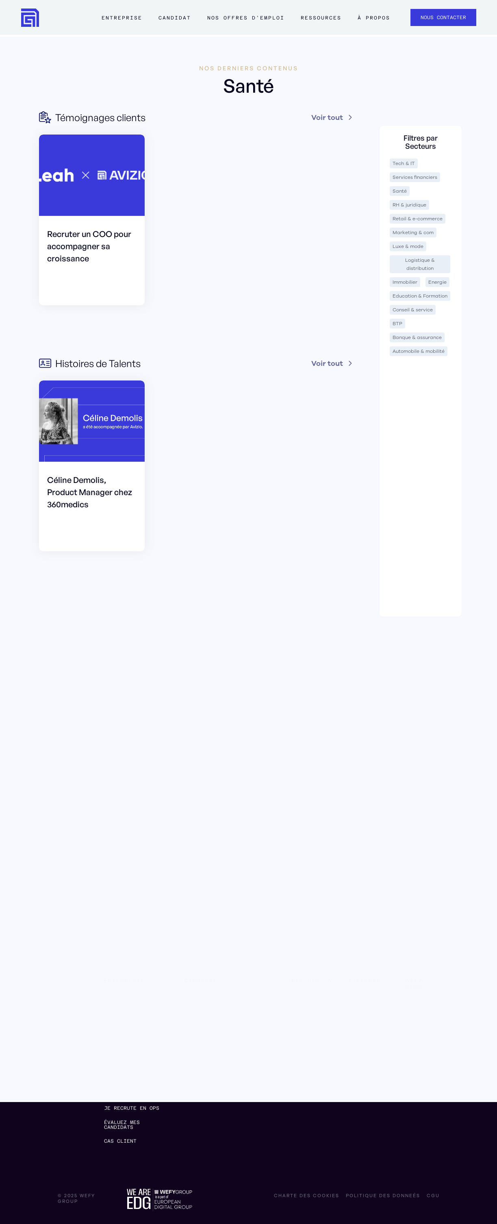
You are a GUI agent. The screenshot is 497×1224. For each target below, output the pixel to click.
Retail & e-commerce (418, 218)
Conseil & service (413, 310)
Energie (437, 282)
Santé (400, 191)
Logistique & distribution (420, 264)
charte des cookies (306, 1196)
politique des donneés (383, 1196)
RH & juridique (409, 205)
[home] (30, 18)
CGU (433, 1196)
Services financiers (415, 177)
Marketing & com (413, 232)
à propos (374, 18)
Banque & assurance (417, 337)
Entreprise (122, 18)
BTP (397, 323)
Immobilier (405, 282)
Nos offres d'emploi (245, 18)
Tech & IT (404, 163)
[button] (121, 21)
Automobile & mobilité (419, 351)
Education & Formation (420, 296)
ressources (321, 18)
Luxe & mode (408, 246)
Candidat (174, 18)
